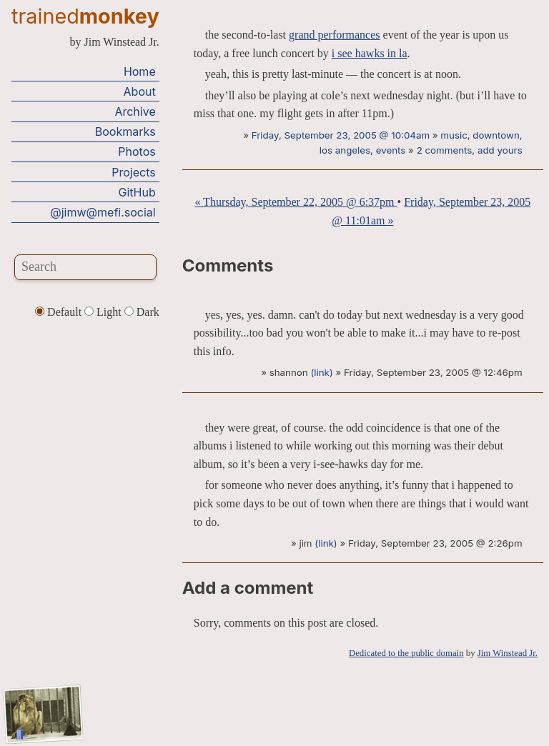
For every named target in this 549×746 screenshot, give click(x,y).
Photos (136, 151)
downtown (496, 135)
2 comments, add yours (470, 150)
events (391, 150)
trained (85, 16)
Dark (141, 312)
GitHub (137, 192)
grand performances (334, 35)
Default (59, 312)
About (140, 91)
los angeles (345, 150)
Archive (134, 111)
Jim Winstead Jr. (508, 653)
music (453, 135)
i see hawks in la (369, 53)
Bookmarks (125, 131)
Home (140, 71)
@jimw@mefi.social (102, 212)
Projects (133, 172)
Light (104, 312)
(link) (321, 372)
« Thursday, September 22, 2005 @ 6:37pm (295, 202)
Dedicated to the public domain (406, 653)
